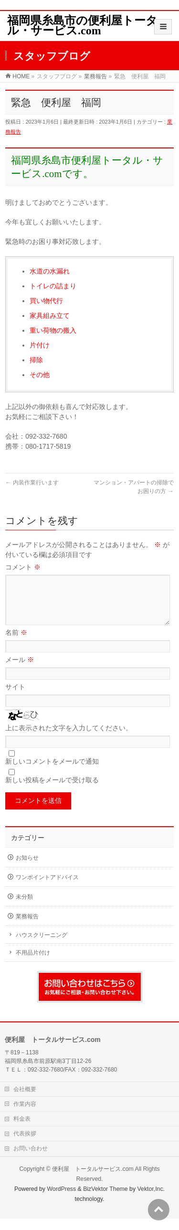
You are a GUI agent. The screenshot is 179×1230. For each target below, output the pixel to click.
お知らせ (27, 869)
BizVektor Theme (105, 1200)
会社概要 (24, 1100)
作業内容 (24, 1115)
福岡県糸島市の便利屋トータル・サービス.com (82, 25)
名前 (16, 644)
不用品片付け (33, 964)
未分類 (24, 908)
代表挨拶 (24, 1145)
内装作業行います (31, 482)
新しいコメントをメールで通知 (52, 773)
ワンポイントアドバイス (47, 888)
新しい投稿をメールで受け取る (52, 791)
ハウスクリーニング (41, 946)
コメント (23, 567)
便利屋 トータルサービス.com (93, 1180)
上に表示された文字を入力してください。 (68, 739)
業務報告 (27, 928)
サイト (15, 698)
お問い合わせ (30, 1159)
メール (19, 671)
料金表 (22, 1130)
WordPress (61, 1200)
